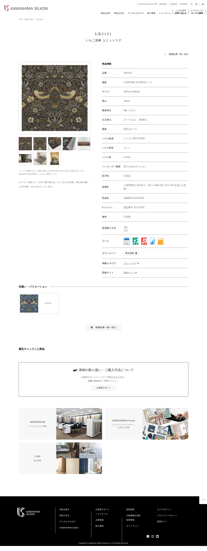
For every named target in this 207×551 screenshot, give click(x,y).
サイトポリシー (154, 525)
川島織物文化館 (113, 536)
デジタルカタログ (136, 13)
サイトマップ (153, 519)
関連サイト (129, 273)
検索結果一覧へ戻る (178, 54)
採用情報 (183, 4)
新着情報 (163, 4)
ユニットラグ (130, 263)
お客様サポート (103, 392)
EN (203, 4)
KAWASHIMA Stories (146, 4)
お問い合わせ (93, 386)
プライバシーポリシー (157, 531)
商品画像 (131, 253)
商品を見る (119, 13)
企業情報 (173, 4)
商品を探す (106, 13)
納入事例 (151, 13)
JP (199, 4)
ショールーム (165, 13)
